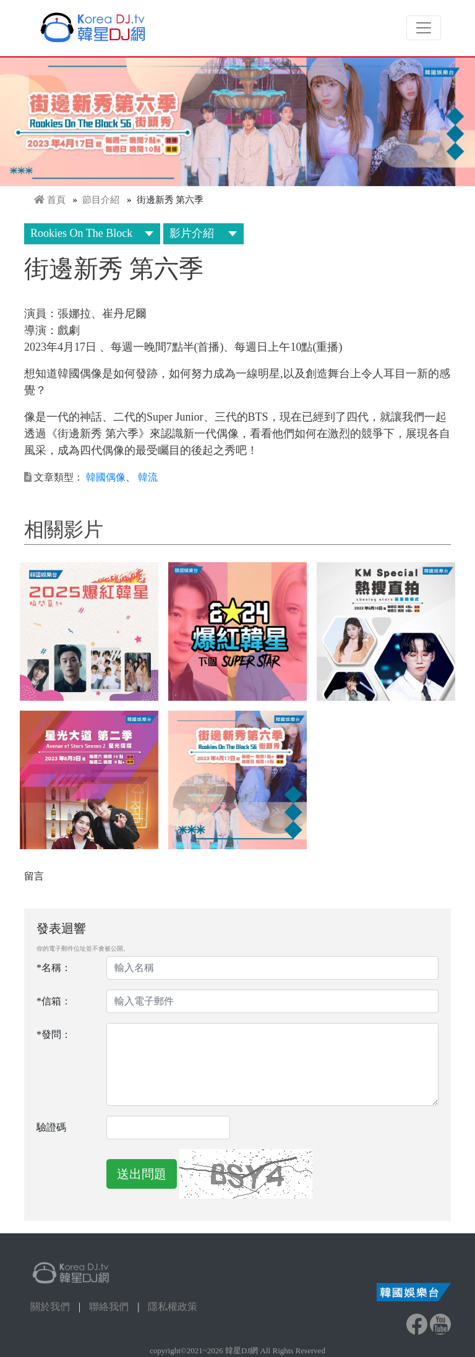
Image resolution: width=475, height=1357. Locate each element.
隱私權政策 (172, 1306)
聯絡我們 (109, 1306)
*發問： (53, 1034)
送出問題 (141, 1174)
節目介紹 (100, 200)
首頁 (56, 200)
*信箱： (53, 1001)
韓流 (148, 477)
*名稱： (53, 967)
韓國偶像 (106, 477)
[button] (89, 631)
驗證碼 (51, 1127)
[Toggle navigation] (423, 27)
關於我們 (50, 1306)
